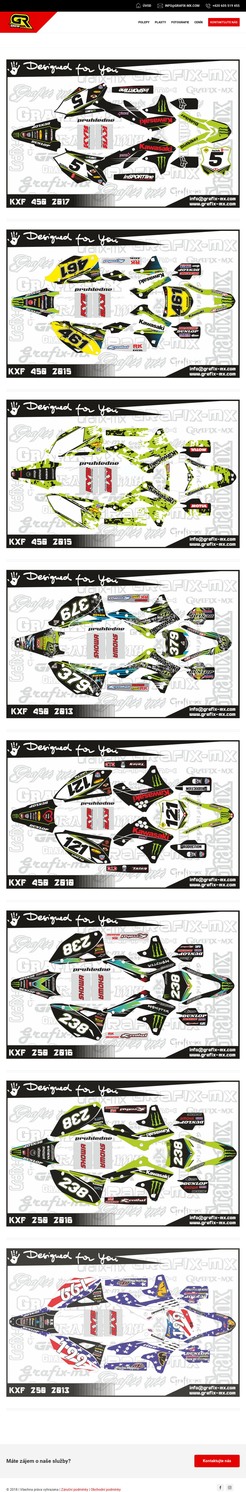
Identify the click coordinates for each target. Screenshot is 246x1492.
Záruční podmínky (74, 1490)
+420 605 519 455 (226, 6)
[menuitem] (146, 22)
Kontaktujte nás (217, 1460)
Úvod (147, 6)
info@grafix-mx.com (182, 6)
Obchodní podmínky (106, 1490)
